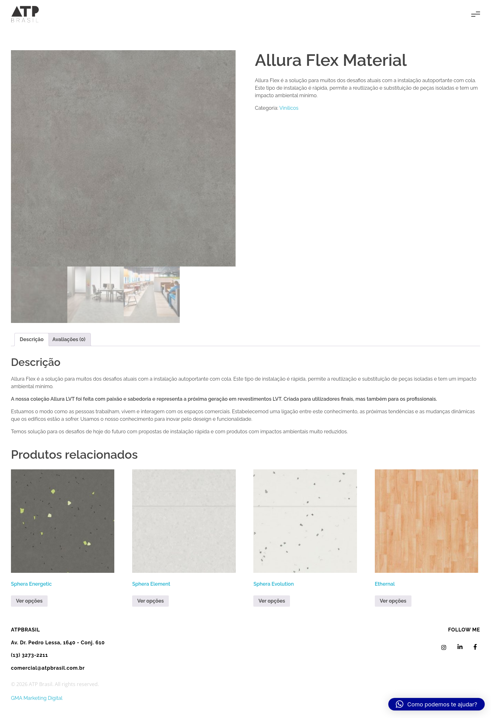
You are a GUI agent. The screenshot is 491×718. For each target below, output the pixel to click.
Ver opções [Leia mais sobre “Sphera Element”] (150, 601)
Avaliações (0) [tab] (68, 339)
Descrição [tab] (32, 339)
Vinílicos (288, 108)
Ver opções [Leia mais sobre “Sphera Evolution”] (271, 601)
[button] (436, 704)
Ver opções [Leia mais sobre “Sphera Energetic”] (29, 601)
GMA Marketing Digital (36, 698)
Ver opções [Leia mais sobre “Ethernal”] (393, 601)
